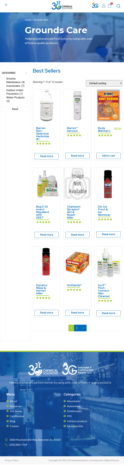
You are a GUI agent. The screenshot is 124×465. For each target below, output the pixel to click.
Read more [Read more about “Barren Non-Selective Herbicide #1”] (46, 156)
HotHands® (74, 286)
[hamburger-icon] (6, 5)
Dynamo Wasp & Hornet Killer (41, 290)
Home (28, 20)
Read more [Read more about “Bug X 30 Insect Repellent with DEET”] (46, 235)
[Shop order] (104, 84)
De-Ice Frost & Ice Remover (104, 211)
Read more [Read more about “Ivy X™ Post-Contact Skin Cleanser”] (108, 313)
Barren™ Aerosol (72, 130)
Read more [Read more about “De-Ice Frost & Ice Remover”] (108, 234)
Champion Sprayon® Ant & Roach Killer (74, 212)
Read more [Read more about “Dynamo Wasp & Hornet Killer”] (46, 313)
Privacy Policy (12, 461)
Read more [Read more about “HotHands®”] (77, 313)
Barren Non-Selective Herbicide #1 (42, 134)
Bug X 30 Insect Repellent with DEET (42, 212)
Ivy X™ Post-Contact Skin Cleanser (104, 291)
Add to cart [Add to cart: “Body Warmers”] (108, 156)
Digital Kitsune (111, 461)
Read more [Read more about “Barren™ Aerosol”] (77, 156)
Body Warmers (104, 130)
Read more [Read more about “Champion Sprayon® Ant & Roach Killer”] (77, 235)
